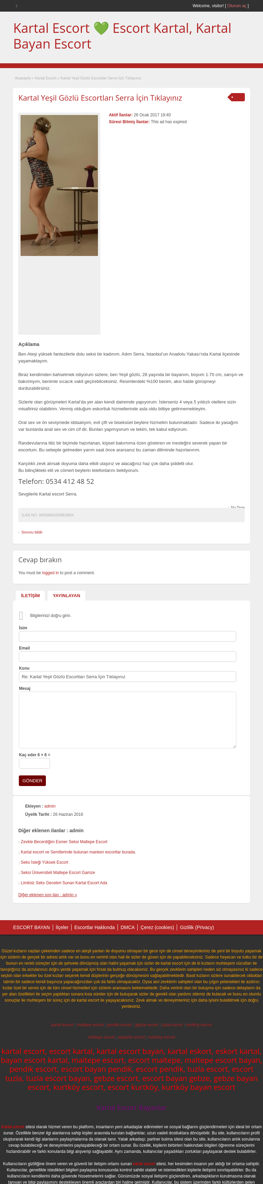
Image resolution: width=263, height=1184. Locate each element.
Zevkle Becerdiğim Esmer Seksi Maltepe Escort (64, 841)
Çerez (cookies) (157, 927)
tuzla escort (172, 1024)
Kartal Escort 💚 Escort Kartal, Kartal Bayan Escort (122, 35)
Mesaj (24, 688)
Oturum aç (237, 5)
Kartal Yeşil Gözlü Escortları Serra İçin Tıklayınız (100, 97)
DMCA (128, 927)
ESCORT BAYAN (31, 927)
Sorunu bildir (31, 532)
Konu (24, 668)
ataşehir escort (131, 1037)
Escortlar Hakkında (94, 927)
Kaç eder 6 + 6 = (34, 754)
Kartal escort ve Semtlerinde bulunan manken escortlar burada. (78, 852)
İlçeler (62, 927)
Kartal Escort (46, 78)
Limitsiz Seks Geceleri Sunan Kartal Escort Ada (64, 882)
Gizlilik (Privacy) (197, 927)
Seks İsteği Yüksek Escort (44, 862)
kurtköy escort (199, 1024)
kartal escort (62, 1024)
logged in (50, 572)
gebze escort (147, 1024)
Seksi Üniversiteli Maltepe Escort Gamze (58, 872)
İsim (23, 628)
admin (49, 806)
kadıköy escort (162, 1037)
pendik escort (119, 1024)
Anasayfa (22, 78)
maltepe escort (90, 1024)
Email (24, 648)
